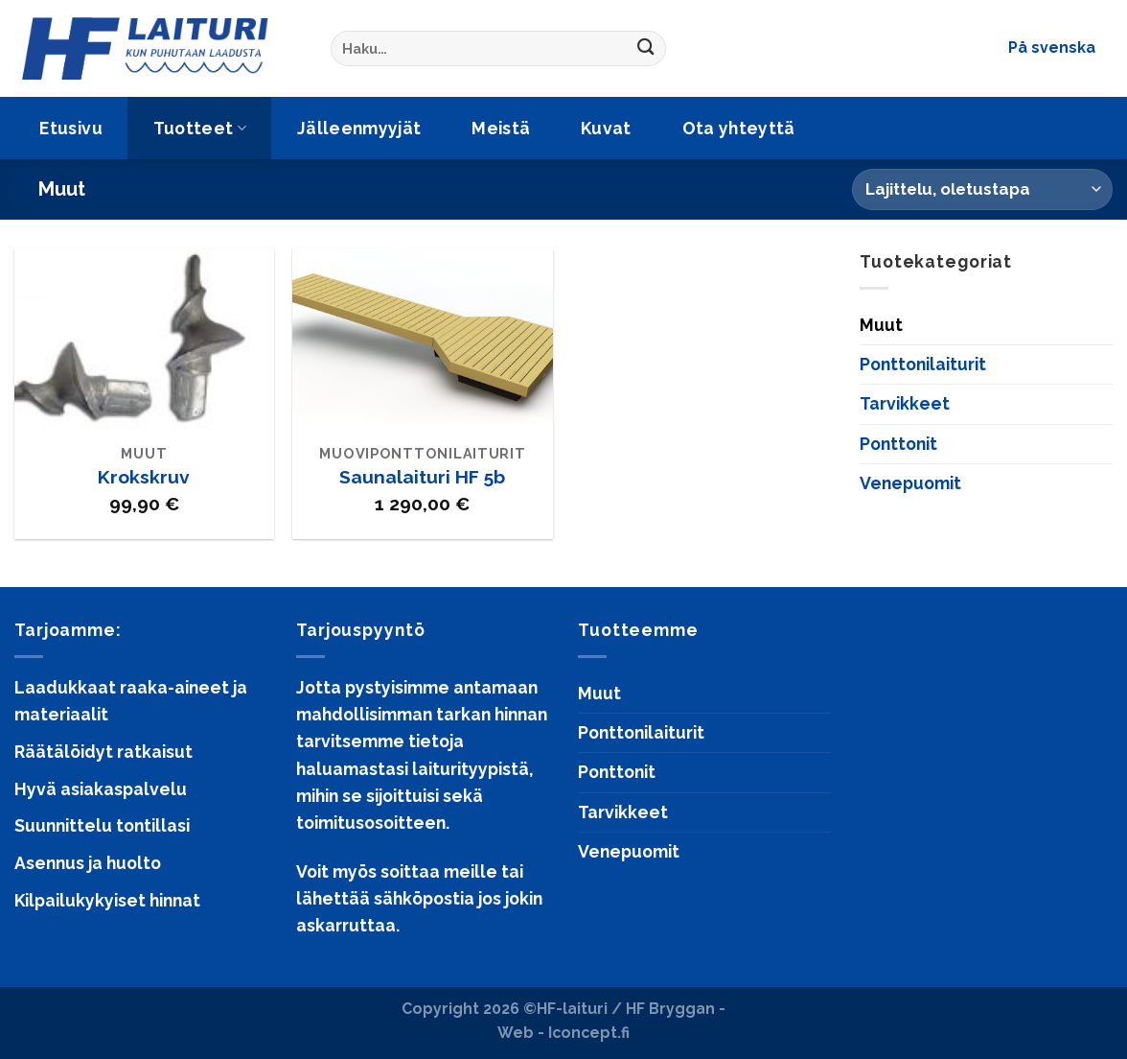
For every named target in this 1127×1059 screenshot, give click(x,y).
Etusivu (70, 128)
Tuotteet (199, 128)
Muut (881, 325)
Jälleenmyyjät (359, 128)
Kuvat (606, 128)
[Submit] (646, 48)
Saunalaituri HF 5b (422, 477)
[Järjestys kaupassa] (982, 189)
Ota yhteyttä (738, 128)
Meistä (501, 128)
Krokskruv (144, 477)
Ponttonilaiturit (923, 364)
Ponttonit (898, 444)
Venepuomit (910, 483)
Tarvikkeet (905, 403)
